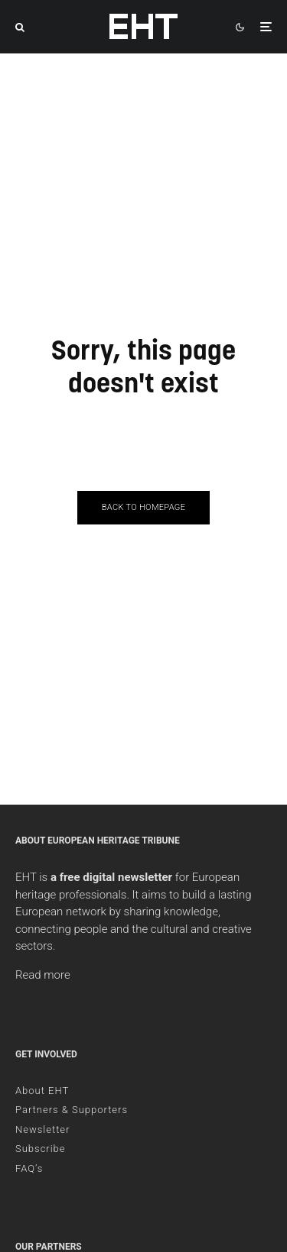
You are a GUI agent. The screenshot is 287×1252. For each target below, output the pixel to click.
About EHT (42, 1090)
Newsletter (42, 1129)
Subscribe (40, 1148)
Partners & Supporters (71, 1109)
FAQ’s (29, 1168)
